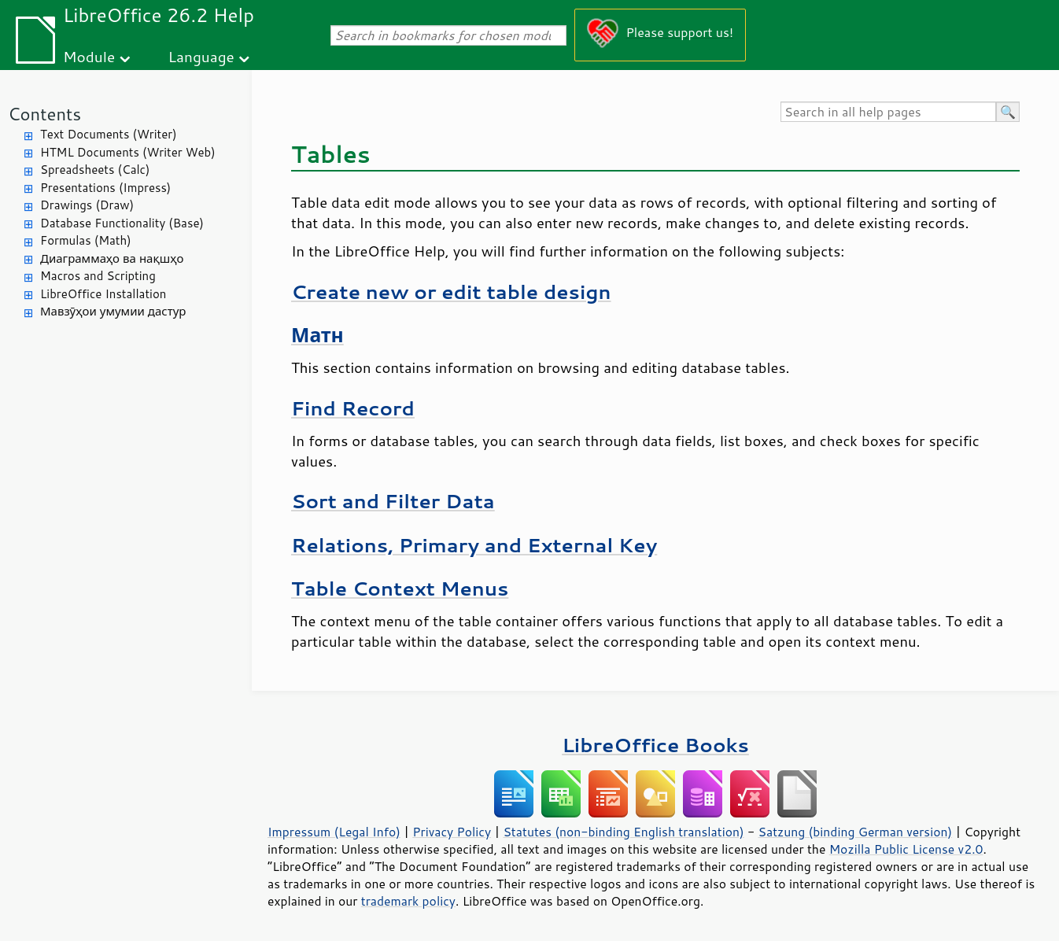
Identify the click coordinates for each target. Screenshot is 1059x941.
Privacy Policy (451, 831)
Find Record (353, 408)
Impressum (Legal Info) (334, 831)
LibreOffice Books (655, 744)
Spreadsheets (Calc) (94, 169)
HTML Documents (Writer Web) (128, 152)
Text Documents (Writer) (108, 134)
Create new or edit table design (451, 291)
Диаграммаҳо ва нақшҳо (111, 258)
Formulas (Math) (85, 240)
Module (89, 56)
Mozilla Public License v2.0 (906, 849)
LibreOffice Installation (103, 294)
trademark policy (408, 901)
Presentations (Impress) (105, 187)
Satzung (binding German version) (855, 831)
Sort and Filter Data (393, 501)
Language (201, 56)
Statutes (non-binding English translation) (623, 831)
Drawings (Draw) (87, 205)
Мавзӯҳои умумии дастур (113, 311)
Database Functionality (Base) (122, 223)
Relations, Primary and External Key (474, 545)
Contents (44, 113)
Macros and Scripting (98, 276)
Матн (317, 335)
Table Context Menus (399, 588)
